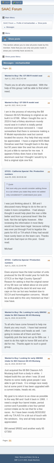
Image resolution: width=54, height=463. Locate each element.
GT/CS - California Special (16, 171)
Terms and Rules (25, 457)
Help (16, 457)
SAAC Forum (11, 9)
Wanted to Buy (11, 76)
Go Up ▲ (36, 457)
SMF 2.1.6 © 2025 (20, 460)
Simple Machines (34, 460)
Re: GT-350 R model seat (31, 76)
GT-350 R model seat (29, 102)
